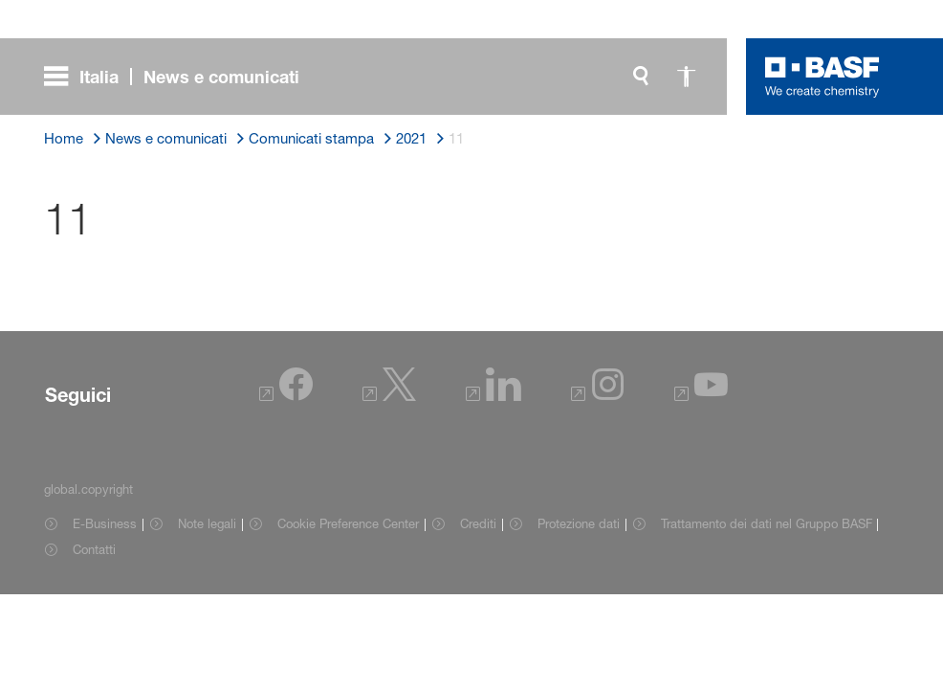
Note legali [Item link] (207, 523)
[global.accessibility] (686, 76)
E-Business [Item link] (105, 523)
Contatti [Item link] (94, 549)
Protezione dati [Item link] (578, 523)
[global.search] (640, 76)
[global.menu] (179, 76)
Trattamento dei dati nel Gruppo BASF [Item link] (766, 523)
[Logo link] (822, 77)
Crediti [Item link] (478, 523)
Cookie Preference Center (348, 523)
